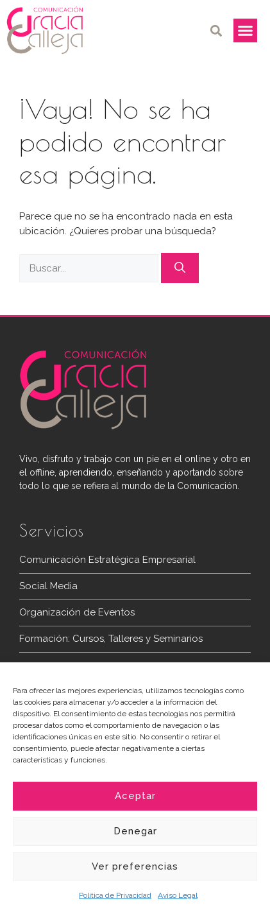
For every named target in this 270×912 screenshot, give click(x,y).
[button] (216, 30)
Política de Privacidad (115, 895)
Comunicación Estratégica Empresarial (107, 559)
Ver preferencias (135, 866)
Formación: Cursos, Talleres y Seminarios (111, 638)
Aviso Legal (178, 895)
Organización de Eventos (77, 612)
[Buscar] (180, 268)
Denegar (135, 831)
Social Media (48, 586)
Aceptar (135, 796)
